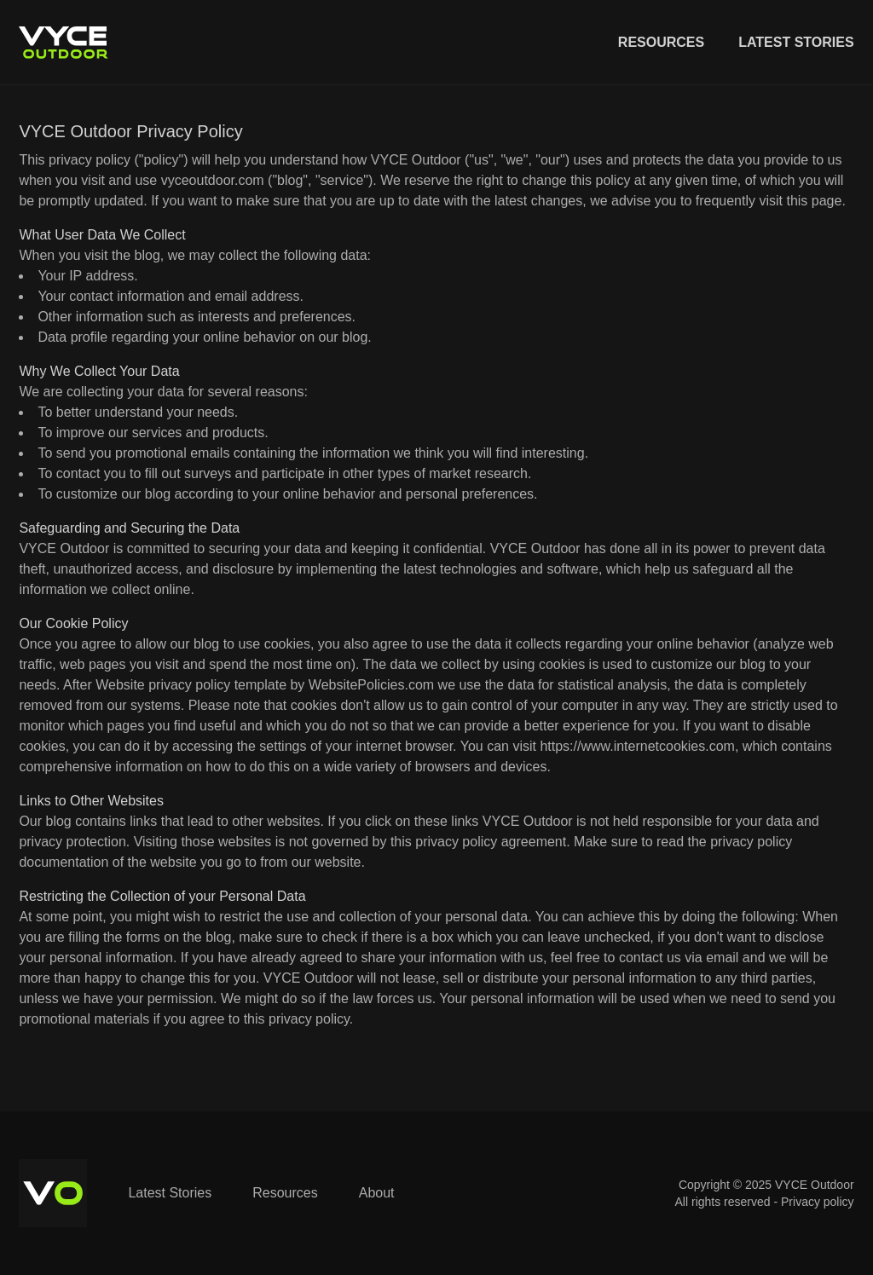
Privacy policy (817, 1202)
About (377, 1193)
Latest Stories (795, 42)
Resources (661, 42)
